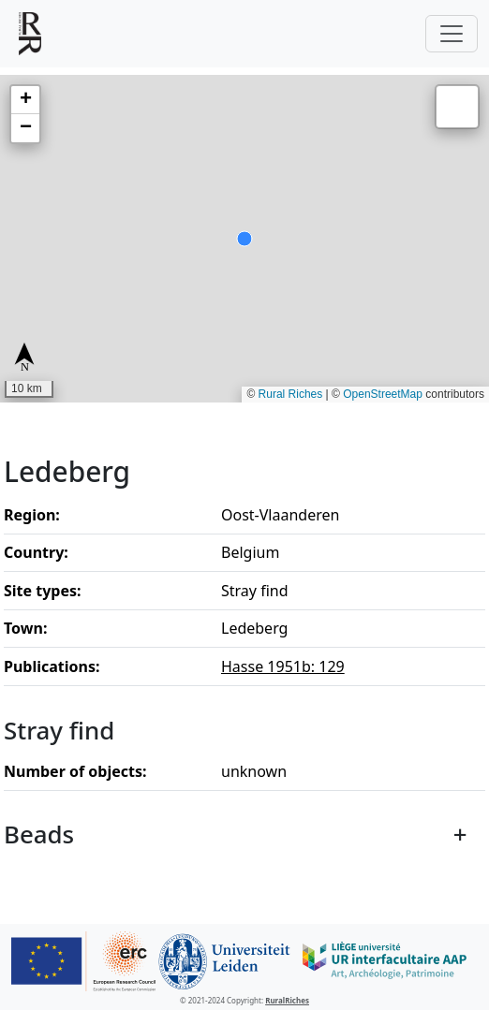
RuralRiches (287, 1000)
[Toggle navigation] (451, 33)
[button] (25, 100)
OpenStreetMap (382, 394)
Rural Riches (291, 394)
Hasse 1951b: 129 (283, 666)
